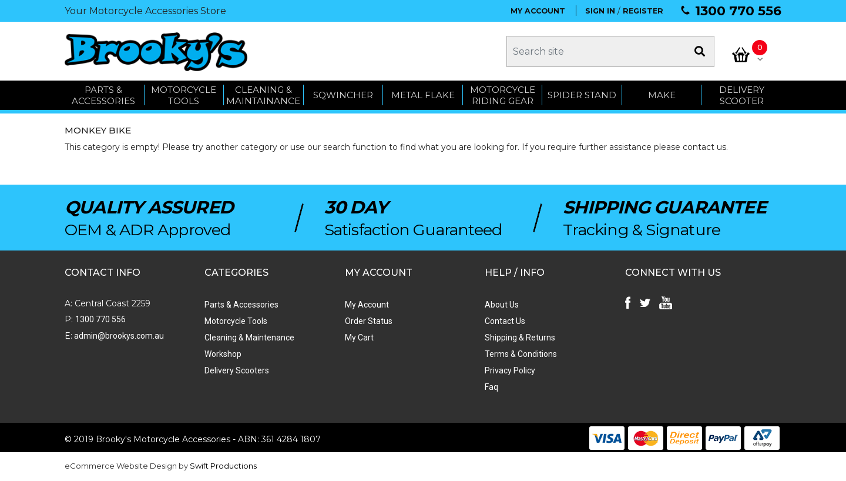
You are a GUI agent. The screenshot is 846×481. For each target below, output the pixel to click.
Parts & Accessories (241, 305)
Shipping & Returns (519, 338)
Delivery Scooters (236, 371)
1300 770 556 (738, 11)
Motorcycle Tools (235, 321)
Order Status (368, 321)
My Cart (358, 338)
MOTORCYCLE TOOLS (183, 95)
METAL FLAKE (423, 95)
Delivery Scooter (741, 95)
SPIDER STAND (582, 95)
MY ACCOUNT (538, 10)
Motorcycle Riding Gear (502, 95)
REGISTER (643, 10)
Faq (491, 387)
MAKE (662, 95)
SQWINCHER (343, 95)
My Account (366, 305)
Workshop (222, 354)
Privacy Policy (509, 371)
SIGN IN (600, 10)
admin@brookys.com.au (118, 336)
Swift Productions (223, 466)
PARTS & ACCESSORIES (103, 95)
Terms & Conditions (520, 354)
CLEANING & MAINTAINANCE (263, 95)
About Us (501, 305)
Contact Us (504, 321)
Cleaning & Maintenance (249, 338)
